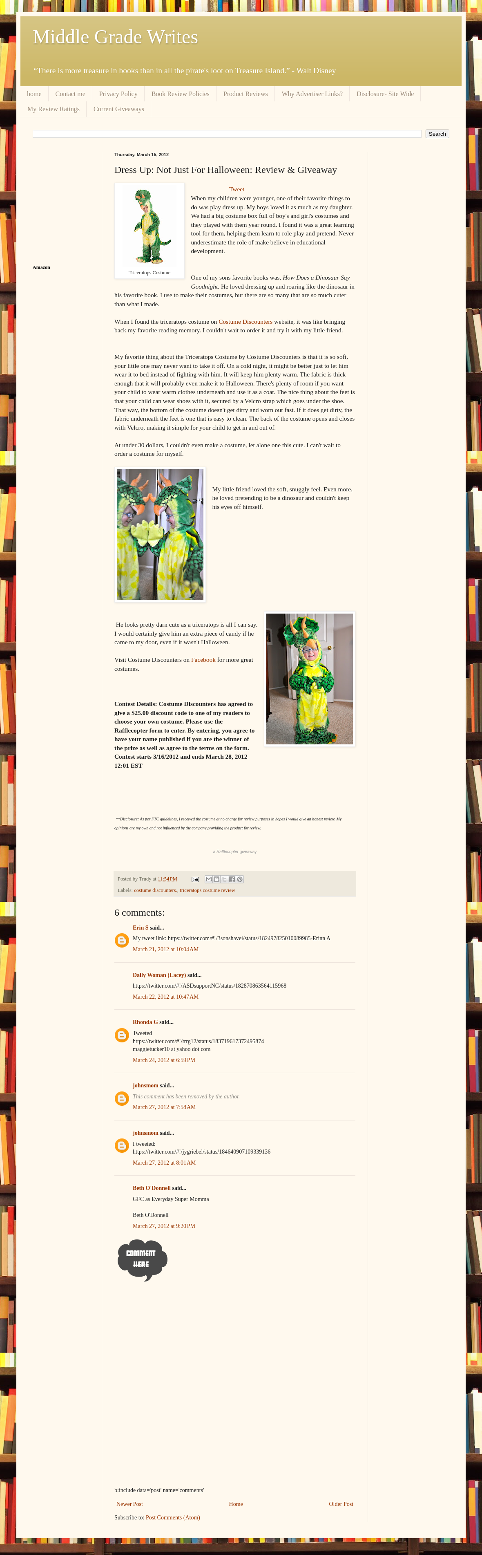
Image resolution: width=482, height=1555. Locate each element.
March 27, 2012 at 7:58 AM (164, 1107)
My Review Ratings (53, 108)
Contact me (70, 93)
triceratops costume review (207, 890)
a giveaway (235, 851)
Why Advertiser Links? (312, 93)
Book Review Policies (181, 93)
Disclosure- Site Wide (385, 93)
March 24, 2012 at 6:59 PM (164, 1060)
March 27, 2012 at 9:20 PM (164, 1226)
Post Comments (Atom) (173, 1518)
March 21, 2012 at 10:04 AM (166, 949)
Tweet (236, 189)
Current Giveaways (119, 108)
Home (236, 1504)
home (34, 93)
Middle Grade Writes (115, 36)
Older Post (341, 1504)
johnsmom (145, 1085)
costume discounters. (155, 890)
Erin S (141, 928)
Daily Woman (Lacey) (159, 975)
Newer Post (129, 1504)
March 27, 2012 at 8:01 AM (164, 1163)
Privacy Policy (118, 93)
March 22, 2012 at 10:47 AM (166, 997)
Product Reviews (245, 93)
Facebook (203, 659)
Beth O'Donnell (152, 1188)
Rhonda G (145, 1022)
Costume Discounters (246, 321)
